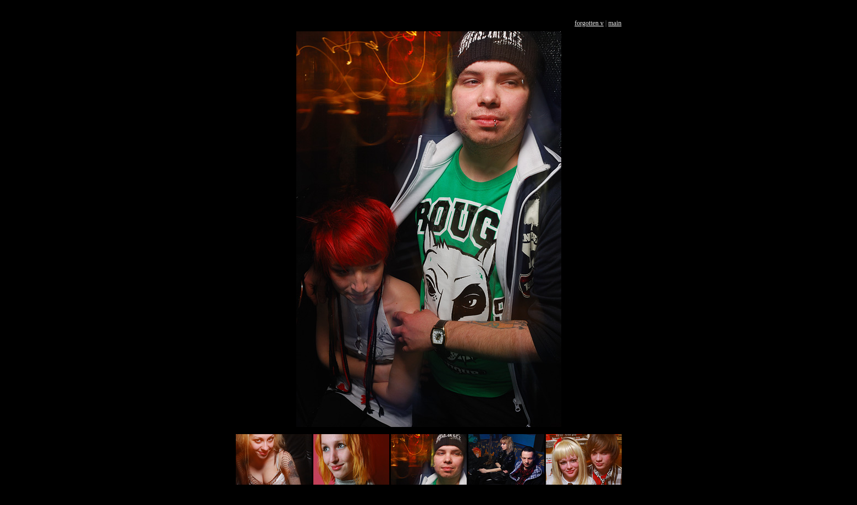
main (615, 23)
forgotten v (589, 23)
